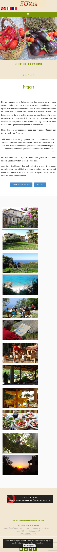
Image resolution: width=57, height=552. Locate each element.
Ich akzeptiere (29, 546)
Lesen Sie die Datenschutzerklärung (28, 520)
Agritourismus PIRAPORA (28, 525)
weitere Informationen (37, 543)
